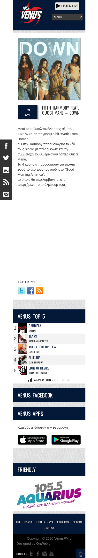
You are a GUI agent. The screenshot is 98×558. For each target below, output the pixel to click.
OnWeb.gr (44, 543)
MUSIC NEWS (63, 521)
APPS (51, 521)
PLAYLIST (29, 521)
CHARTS (41, 521)
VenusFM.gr (63, 538)
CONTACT (50, 527)
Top (80, 555)
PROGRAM (77, 521)
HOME (19, 521)
